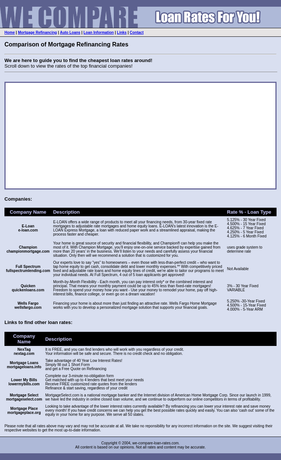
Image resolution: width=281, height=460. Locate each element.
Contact (136, 32)
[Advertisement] (94, 136)
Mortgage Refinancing (37, 32)
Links (122, 32)
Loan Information (99, 32)
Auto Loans (70, 32)
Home (9, 32)
